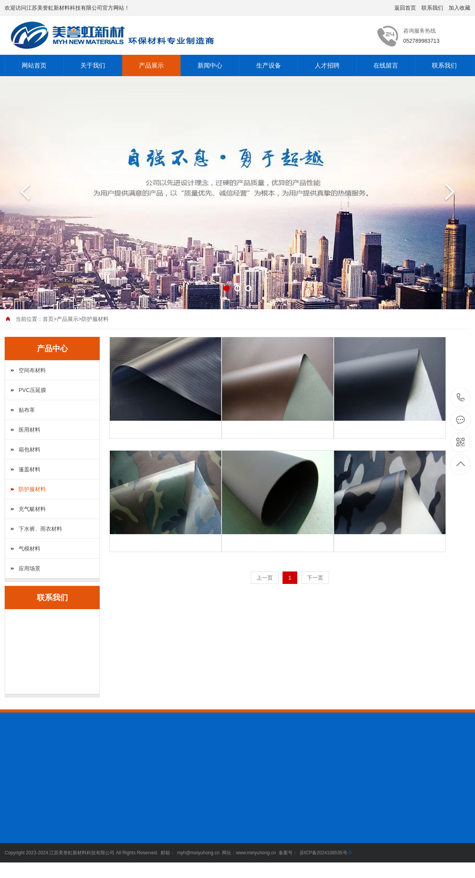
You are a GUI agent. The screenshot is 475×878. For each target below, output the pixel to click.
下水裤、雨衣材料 (40, 529)
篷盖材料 (29, 469)
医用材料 (29, 430)
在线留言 (385, 65)
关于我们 (92, 65)
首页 (48, 319)
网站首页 (34, 65)
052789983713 (461, 398)
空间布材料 (32, 370)
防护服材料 (32, 489)
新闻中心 (210, 65)
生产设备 (268, 65)
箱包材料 (29, 449)
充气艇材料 (32, 509)
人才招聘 (327, 65)
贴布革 (27, 410)
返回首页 (405, 8)
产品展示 (151, 65)
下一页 (315, 578)
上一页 (265, 578)
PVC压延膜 (32, 390)
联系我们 (432, 8)
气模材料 (29, 548)
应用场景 (29, 568)
